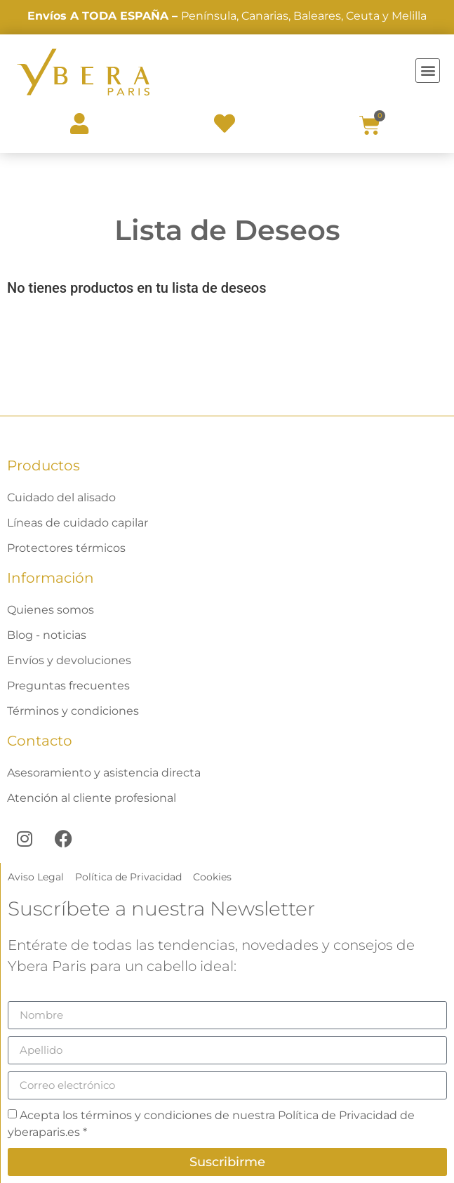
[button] (427, 70)
